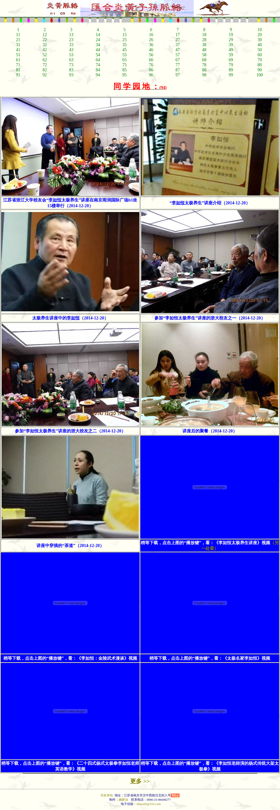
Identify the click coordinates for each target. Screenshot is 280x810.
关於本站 (107, 795)
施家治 (123, 799)
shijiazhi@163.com (148, 804)
